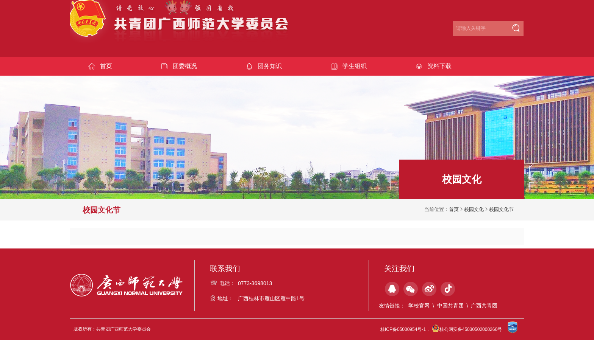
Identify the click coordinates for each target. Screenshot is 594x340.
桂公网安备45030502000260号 (467, 329)
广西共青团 (484, 306)
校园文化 (474, 209)
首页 (454, 209)
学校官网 (419, 306)
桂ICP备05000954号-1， (405, 329)
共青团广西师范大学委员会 (184, 27)
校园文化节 (501, 209)
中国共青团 (450, 306)
